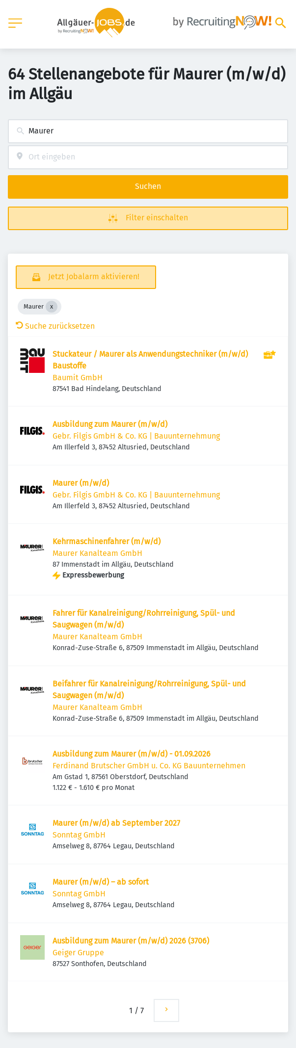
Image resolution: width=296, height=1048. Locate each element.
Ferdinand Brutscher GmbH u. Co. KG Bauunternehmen (149, 765)
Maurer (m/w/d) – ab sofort (101, 882)
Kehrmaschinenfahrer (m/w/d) (107, 541)
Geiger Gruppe (78, 952)
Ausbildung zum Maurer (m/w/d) (110, 424)
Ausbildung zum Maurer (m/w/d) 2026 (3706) (131, 940)
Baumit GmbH (78, 377)
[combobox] (148, 131)
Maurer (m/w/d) (81, 483)
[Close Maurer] (51, 307)
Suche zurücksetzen (55, 326)
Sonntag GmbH (79, 834)
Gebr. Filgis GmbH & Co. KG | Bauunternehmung (136, 436)
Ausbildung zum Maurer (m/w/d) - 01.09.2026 (132, 754)
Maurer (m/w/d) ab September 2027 (116, 823)
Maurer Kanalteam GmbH (97, 553)
